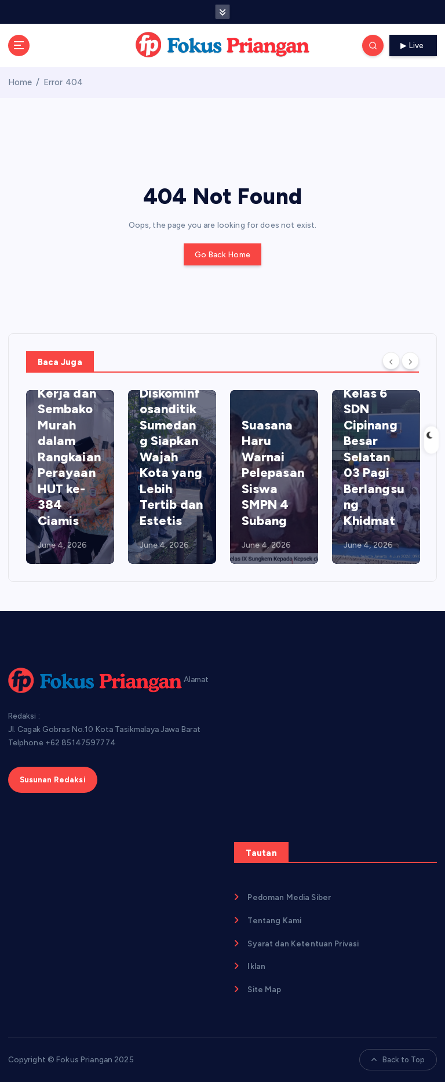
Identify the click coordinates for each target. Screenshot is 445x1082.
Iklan (256, 966)
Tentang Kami (274, 920)
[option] (70, 477)
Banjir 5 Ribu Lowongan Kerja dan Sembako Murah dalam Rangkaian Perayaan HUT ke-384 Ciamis (69, 433)
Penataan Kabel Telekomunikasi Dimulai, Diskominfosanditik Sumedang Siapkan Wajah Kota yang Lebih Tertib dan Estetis (171, 417)
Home (20, 82)
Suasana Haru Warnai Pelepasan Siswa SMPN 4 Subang (273, 473)
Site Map (264, 989)
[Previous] (391, 361)
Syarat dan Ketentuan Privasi (303, 943)
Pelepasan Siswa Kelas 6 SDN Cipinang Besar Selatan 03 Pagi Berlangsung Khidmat (375, 441)
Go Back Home (222, 254)
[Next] (410, 361)
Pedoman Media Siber (289, 897)
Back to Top (398, 1059)
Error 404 (63, 82)
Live (413, 45)
